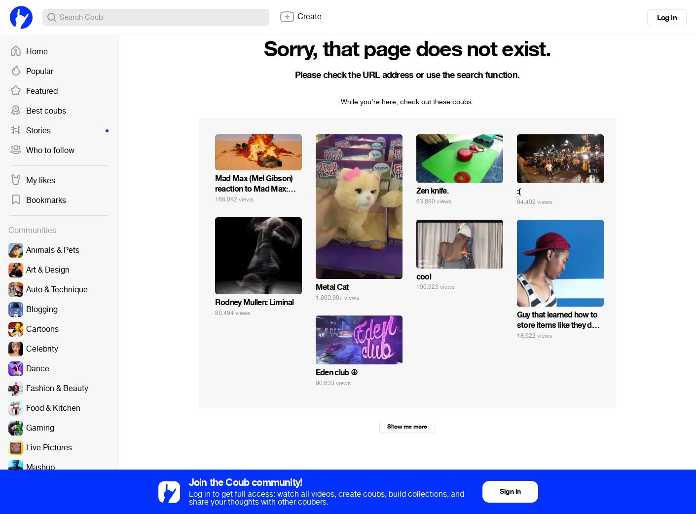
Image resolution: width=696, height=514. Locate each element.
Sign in (510, 491)
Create (300, 17)
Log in (667, 18)
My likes (32, 181)
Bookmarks (38, 200)
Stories (59, 131)
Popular (31, 72)
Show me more (407, 427)
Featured (34, 91)
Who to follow (42, 151)
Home (29, 52)
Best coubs (38, 111)
